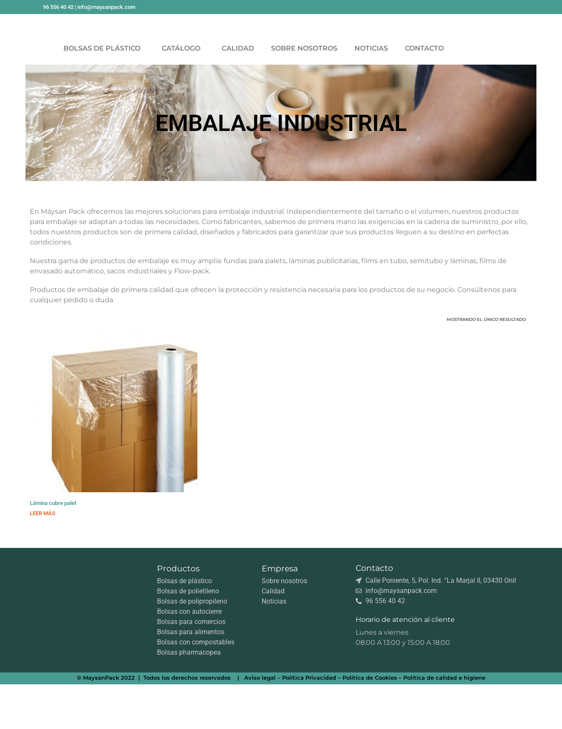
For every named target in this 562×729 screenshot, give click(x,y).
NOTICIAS (371, 93)
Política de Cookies (369, 722)
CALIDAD (238, 93)
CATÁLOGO (183, 93)
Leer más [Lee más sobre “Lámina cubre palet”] (42, 558)
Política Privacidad (309, 722)
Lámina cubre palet (53, 548)
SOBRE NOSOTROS (304, 93)
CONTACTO (424, 93)
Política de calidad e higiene (444, 722)
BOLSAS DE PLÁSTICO (104, 93)
